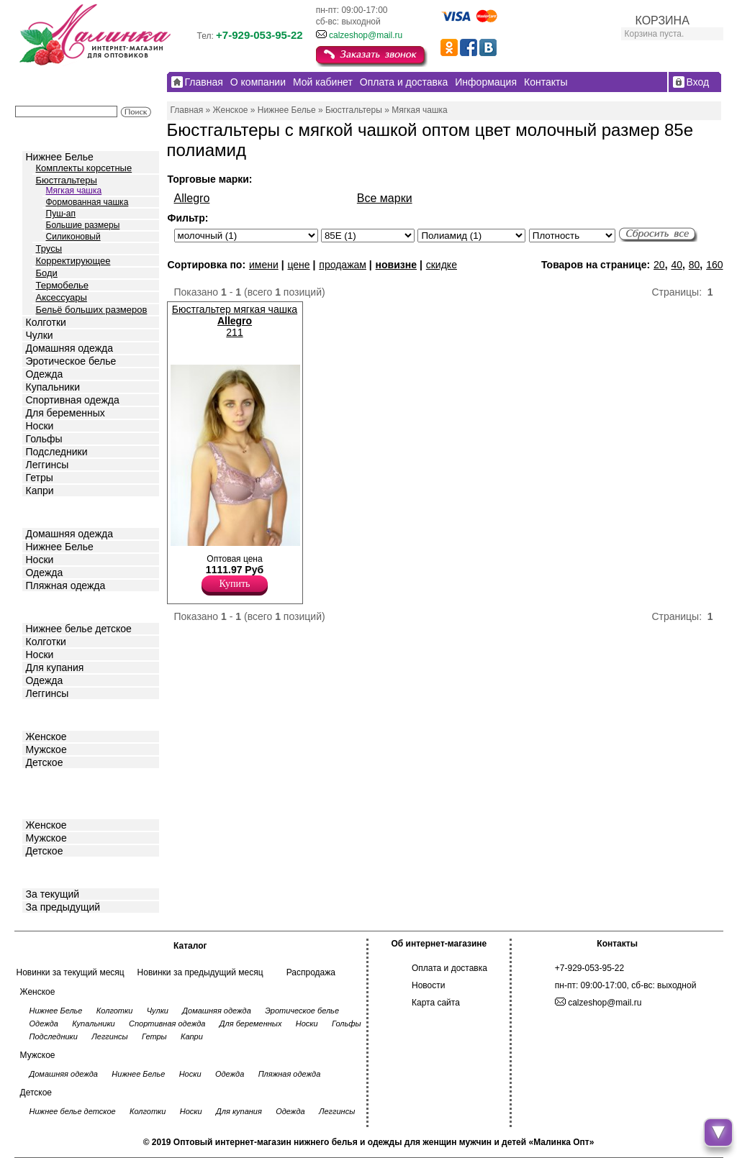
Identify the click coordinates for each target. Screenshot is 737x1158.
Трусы (49, 248)
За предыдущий (63, 907)
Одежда (44, 374)
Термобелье (62, 285)
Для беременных (65, 413)
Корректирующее (73, 260)
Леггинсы (47, 464)
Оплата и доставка (449, 968)
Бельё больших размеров (92, 309)
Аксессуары (61, 297)
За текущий (53, 894)
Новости (428, 985)
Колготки (46, 322)
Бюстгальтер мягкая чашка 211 (234, 321)
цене (298, 264)
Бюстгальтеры (66, 180)
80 (694, 264)
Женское (46, 736)
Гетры (39, 477)
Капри (40, 490)
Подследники (57, 451)
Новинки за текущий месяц (71, 972)
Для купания (55, 667)
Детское (46, 606)
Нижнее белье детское (79, 628)
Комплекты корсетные (84, 168)
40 (676, 264)
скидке (441, 264)
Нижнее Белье (60, 157)
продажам (342, 264)
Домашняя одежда (69, 348)
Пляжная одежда (66, 585)
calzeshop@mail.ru (365, 35)
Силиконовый (73, 237)
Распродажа (310, 972)
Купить (235, 583)
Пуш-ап (61, 214)
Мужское (46, 749)
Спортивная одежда (72, 400)
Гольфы (44, 438)
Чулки (39, 335)
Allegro (192, 198)
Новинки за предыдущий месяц (200, 972)
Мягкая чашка (74, 191)
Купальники (53, 387)
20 (659, 264)
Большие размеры (83, 225)
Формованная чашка (87, 202)
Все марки (384, 198)
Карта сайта (436, 1003)
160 (714, 264)
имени (264, 264)
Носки (40, 426)
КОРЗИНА (662, 20)
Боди (47, 273)
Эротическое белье (71, 361)
